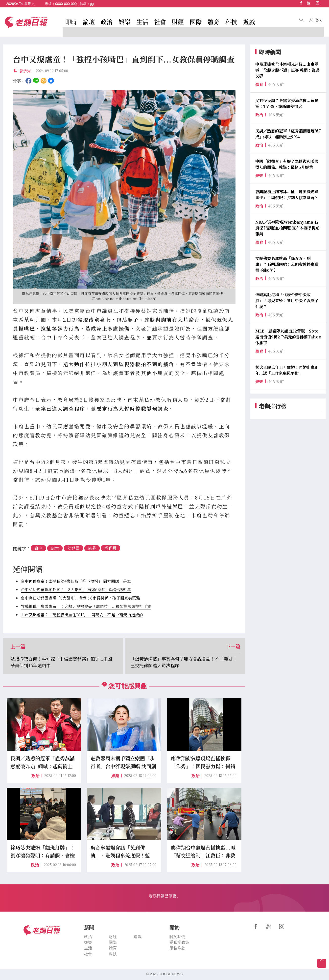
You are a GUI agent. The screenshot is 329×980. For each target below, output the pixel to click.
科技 (231, 21)
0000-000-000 (66, 4)
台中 (38, 548)
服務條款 (177, 948)
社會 (160, 21)
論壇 (89, 21)
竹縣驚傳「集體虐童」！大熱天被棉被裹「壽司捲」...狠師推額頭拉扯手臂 (86, 606)
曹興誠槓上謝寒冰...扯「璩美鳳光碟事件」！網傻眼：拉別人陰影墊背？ (287, 194)
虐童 (55, 548)
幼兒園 (73, 548)
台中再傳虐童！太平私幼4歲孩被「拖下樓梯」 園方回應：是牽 (76, 581)
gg (92, 4)
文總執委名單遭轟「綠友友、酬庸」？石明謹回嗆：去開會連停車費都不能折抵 (287, 264)
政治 (107, 21)
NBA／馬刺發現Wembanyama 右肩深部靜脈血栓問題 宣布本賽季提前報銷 (287, 228)
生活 (142, 21)
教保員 (111, 548)
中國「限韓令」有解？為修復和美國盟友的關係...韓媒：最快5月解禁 (287, 164)
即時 (71, 21)
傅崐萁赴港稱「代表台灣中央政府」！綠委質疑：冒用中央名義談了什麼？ (287, 300)
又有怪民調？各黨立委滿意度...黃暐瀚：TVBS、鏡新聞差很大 (286, 103)
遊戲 (249, 21)
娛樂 (124, 21)
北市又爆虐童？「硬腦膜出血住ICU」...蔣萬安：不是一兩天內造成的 (82, 615)
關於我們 (177, 937)
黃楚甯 (25, 71)
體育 (213, 21)
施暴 (92, 548)
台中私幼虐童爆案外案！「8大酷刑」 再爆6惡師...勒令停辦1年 (76, 589)
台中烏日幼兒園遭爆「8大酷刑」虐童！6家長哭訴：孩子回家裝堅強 (80, 598)
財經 (178, 21)
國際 (196, 21)
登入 (319, 20)
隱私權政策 (179, 942)
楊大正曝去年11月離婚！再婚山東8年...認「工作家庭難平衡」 (286, 370)
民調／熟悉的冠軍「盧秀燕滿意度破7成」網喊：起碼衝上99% (288, 134)
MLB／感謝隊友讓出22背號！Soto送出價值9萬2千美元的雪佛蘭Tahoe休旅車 (288, 337)
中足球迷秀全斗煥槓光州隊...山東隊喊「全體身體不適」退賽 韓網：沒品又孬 (287, 70)
